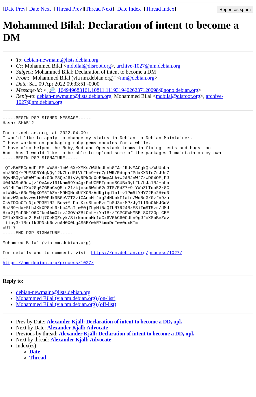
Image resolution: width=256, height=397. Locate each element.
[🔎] (51, 90)
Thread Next (99, 9)
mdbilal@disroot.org (89, 66)
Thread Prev (69, 9)
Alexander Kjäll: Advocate (77, 358)
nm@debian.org (137, 78)
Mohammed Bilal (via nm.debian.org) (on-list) (65, 329)
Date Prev (15, 9)
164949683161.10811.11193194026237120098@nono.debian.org (128, 90)
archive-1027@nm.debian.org (148, 66)
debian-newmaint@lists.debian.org (61, 60)
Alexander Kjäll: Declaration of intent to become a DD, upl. (114, 352)
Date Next (40, 9)
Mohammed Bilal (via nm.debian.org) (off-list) (66, 335)
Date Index (129, 9)
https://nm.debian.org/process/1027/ (136, 280)
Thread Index (160, 9)
